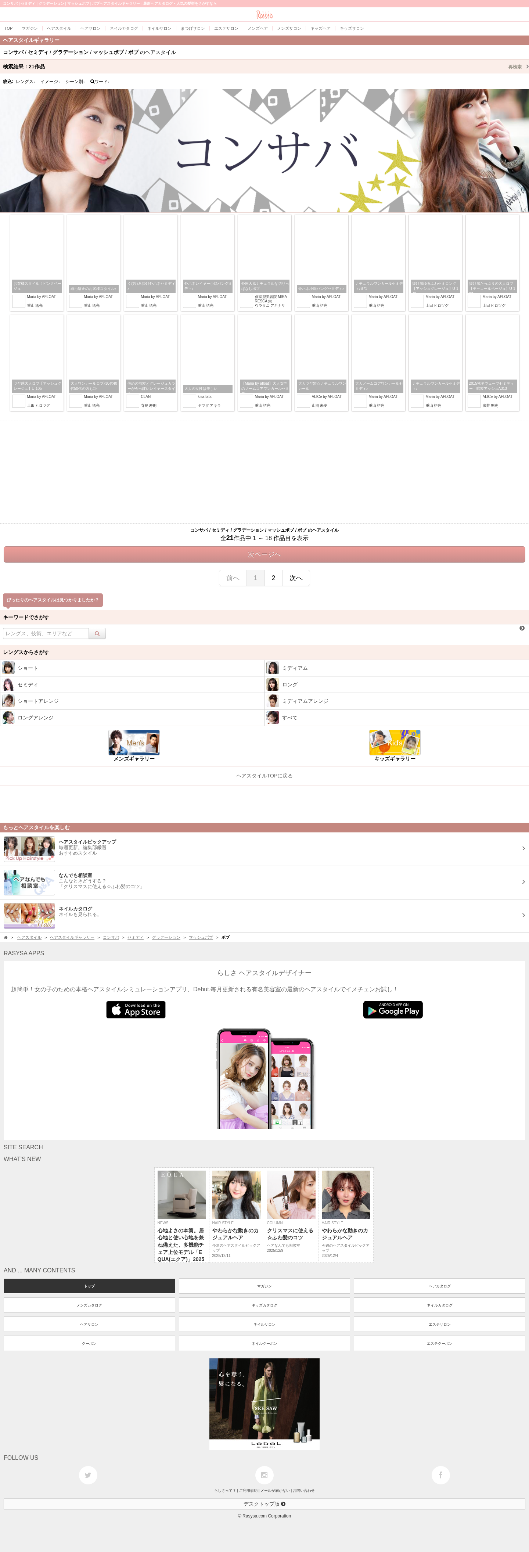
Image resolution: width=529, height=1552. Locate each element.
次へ (296, 578)
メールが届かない (275, 1490)
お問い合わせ (304, 1490)
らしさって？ (225, 1490)
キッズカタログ (264, 1305)
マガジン (264, 1286)
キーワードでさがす (26, 617)
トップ (89, 1286)
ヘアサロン (89, 1324)
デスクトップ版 (264, 1504)
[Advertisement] (264, 471)
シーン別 (75, 81)
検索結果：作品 (266, 66)
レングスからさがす (26, 652)
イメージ (50, 81)
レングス (26, 81)
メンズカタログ (89, 1305)
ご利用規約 (248, 1490)
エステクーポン (440, 1343)
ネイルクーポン (264, 1343)
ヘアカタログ (440, 1286)
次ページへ (264, 554)
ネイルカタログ (440, 1305)
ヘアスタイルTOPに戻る (264, 776)
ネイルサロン (264, 1324)
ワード (100, 81)
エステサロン (440, 1324)
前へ (233, 578)
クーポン (89, 1343)
